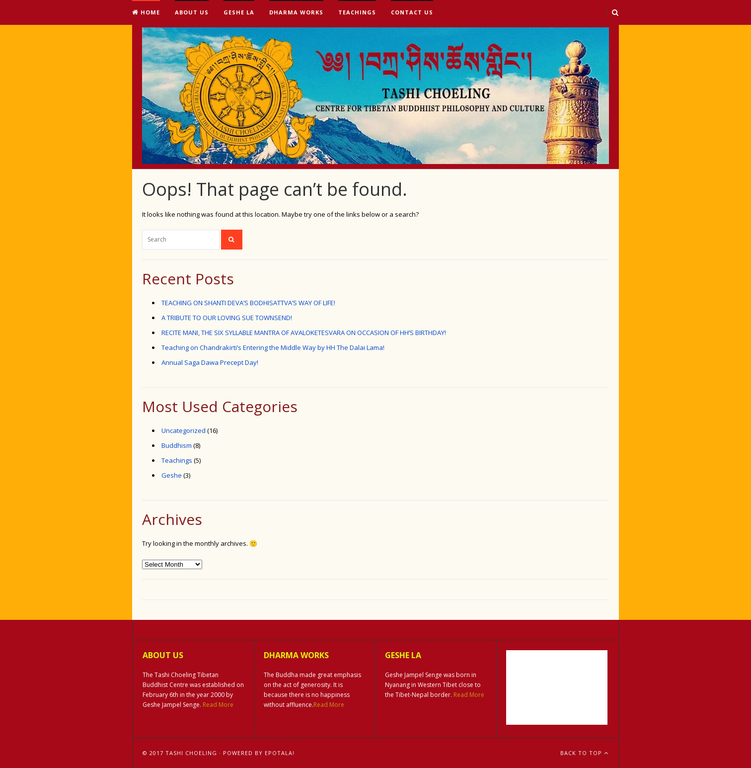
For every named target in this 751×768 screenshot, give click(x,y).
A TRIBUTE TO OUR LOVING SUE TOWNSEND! (226, 317)
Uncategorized (183, 430)
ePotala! (280, 753)
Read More (218, 704)
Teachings (357, 12)
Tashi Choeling (191, 753)
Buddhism (176, 445)
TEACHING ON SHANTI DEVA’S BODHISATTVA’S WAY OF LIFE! (248, 302)
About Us (192, 12)
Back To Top (584, 753)
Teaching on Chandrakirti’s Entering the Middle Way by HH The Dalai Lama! (272, 347)
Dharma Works (296, 12)
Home (146, 12)
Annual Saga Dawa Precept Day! (209, 362)
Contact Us (412, 12)
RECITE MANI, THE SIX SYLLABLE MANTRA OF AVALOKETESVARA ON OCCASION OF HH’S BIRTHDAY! (303, 332)
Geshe (171, 475)
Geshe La (239, 12)
